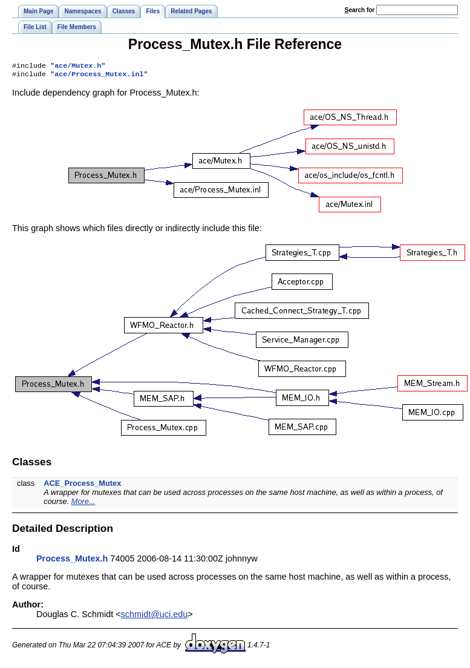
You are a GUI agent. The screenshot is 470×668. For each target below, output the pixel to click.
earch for (359, 10)
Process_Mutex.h (72, 561)
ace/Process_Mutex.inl (98, 76)
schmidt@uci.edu (154, 616)
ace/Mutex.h (77, 66)
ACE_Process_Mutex (82, 485)
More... (83, 503)
